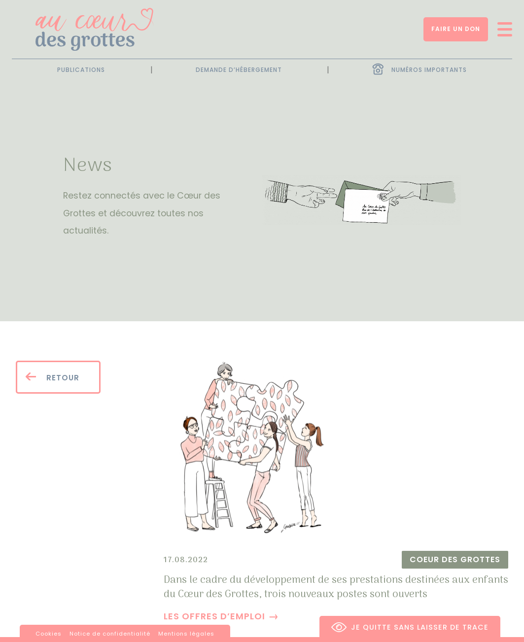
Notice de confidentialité (110, 634)
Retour (52, 377)
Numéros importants (429, 70)
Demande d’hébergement (239, 70)
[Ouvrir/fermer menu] (501, 29)
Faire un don (455, 29)
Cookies (48, 634)
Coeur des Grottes (455, 560)
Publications (81, 70)
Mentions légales (186, 634)
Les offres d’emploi (214, 616)
